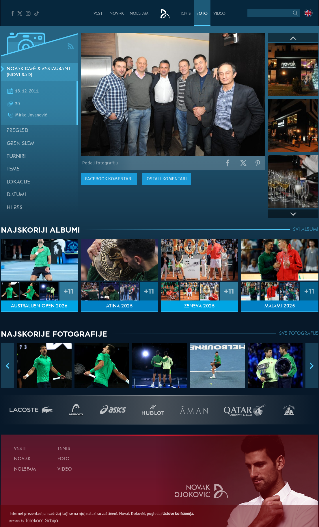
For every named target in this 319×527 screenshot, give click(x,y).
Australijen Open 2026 (39, 306)
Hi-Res (15, 208)
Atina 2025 (119, 306)
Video (219, 14)
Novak (116, 14)
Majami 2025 (279, 306)
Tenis (185, 14)
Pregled (17, 130)
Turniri (16, 156)
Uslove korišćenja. (178, 513)
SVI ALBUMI (305, 229)
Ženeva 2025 (199, 306)
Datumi (16, 195)
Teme (13, 169)
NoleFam (139, 14)
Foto (202, 14)
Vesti (99, 14)
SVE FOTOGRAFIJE (298, 333)
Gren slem (21, 143)
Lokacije (18, 182)
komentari (109, 179)
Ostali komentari (167, 179)
